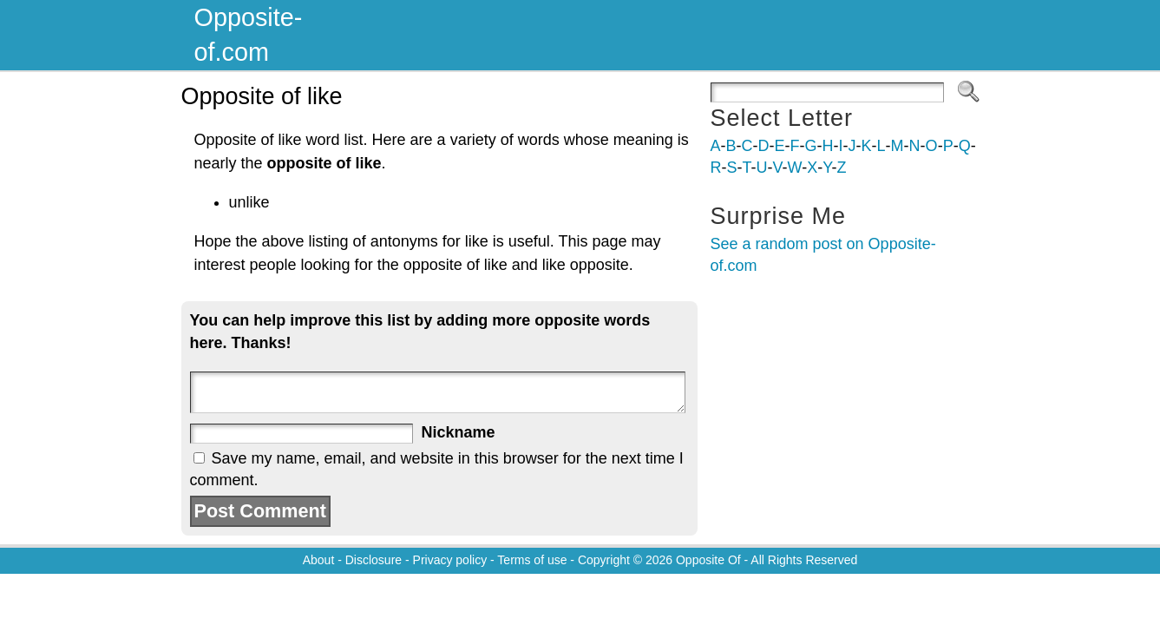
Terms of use (532, 560)
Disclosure (373, 560)
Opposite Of (708, 560)
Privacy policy (450, 560)
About (319, 560)
